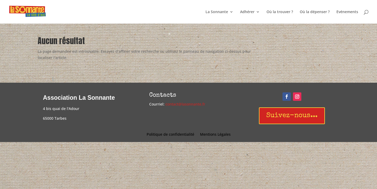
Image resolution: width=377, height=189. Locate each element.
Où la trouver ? (280, 12)
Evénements (347, 12)
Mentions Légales (215, 135)
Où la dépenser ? (315, 12)
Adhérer (247, 12)
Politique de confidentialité (170, 135)
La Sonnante (217, 12)
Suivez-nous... (292, 115)
